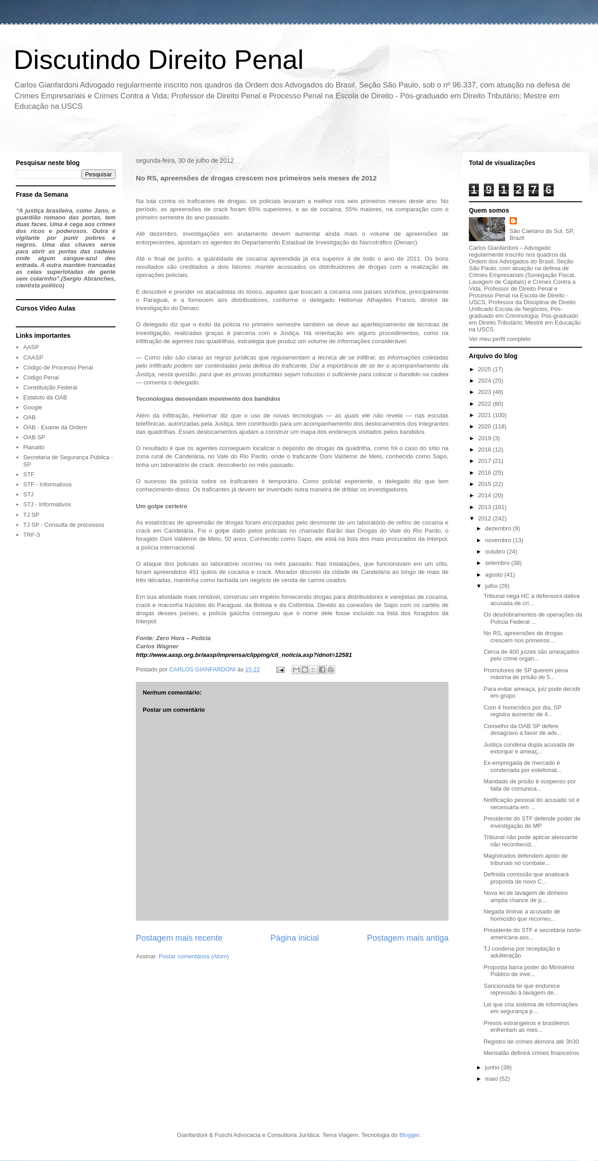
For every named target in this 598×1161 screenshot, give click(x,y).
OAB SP (34, 437)
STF (28, 474)
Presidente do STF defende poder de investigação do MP (531, 822)
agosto (495, 574)
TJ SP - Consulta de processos (63, 524)
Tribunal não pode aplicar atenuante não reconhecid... (530, 841)
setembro (498, 562)
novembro (499, 540)
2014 (485, 495)
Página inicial (294, 937)
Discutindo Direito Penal (159, 59)
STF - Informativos (47, 484)
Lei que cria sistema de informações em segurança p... (530, 1008)
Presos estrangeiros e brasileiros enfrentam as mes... (526, 1027)
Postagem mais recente (179, 937)
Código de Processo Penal (58, 367)
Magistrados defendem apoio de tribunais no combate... (525, 859)
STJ (28, 494)
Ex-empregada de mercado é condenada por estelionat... (522, 766)
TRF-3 (31, 534)
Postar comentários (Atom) (194, 956)
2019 (485, 438)
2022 (485, 403)
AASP (31, 347)
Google (32, 407)
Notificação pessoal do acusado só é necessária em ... (531, 804)
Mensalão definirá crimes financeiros (531, 1052)
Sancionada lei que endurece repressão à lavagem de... (521, 989)
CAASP (33, 357)
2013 (485, 507)
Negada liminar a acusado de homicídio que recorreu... (521, 915)
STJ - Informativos (47, 504)
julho (492, 586)
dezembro (499, 528)
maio (492, 1078)
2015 (485, 484)
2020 (485, 426)
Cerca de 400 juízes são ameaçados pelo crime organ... (531, 655)
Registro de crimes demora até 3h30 (531, 1041)
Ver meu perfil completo (500, 338)
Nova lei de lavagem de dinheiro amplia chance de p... (525, 896)
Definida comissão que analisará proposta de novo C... (526, 878)
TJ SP (31, 514)
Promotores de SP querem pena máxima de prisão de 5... (525, 674)
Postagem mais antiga (407, 937)
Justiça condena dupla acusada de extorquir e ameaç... (528, 748)
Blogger (409, 1135)
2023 (485, 392)
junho (493, 1067)
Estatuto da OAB (45, 397)
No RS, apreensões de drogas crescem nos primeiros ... (523, 637)
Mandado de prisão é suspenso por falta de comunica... (529, 785)
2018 (485, 449)
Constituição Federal (50, 387)
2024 (485, 380)
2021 (485, 415)
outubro (496, 551)
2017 (485, 460)
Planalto (33, 447)
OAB (29, 417)
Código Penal (40, 377)
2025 (485, 369)
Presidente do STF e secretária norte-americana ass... (532, 934)
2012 (485, 518)
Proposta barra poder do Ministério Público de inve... (528, 971)
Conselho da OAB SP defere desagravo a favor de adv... (522, 730)
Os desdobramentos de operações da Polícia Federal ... (532, 618)
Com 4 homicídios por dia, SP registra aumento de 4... (522, 711)
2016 (485, 472)
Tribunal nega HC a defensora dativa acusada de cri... (531, 600)
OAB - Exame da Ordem (55, 427)
